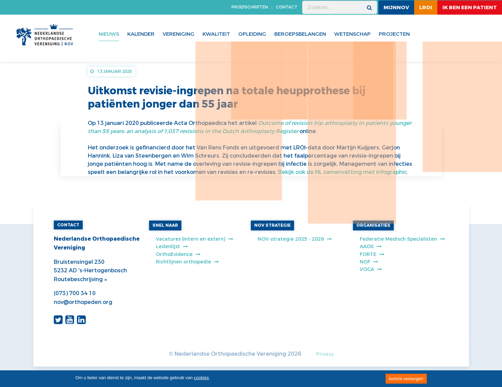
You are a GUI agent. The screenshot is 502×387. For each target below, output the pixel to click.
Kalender (141, 34)
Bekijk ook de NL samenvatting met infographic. (343, 172)
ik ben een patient (469, 7)
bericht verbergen (406, 378)
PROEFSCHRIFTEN (249, 7)
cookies (201, 377)
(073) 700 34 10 (75, 293)
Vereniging (178, 34)
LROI (425, 7)
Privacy (325, 354)
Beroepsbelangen (300, 34)
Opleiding (252, 34)
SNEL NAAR (165, 225)
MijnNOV (396, 7)
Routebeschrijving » (80, 279)
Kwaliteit (216, 34)
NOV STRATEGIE (272, 225)
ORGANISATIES (373, 225)
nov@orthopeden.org (83, 302)
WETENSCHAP (352, 34)
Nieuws (109, 34)
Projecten (394, 34)
